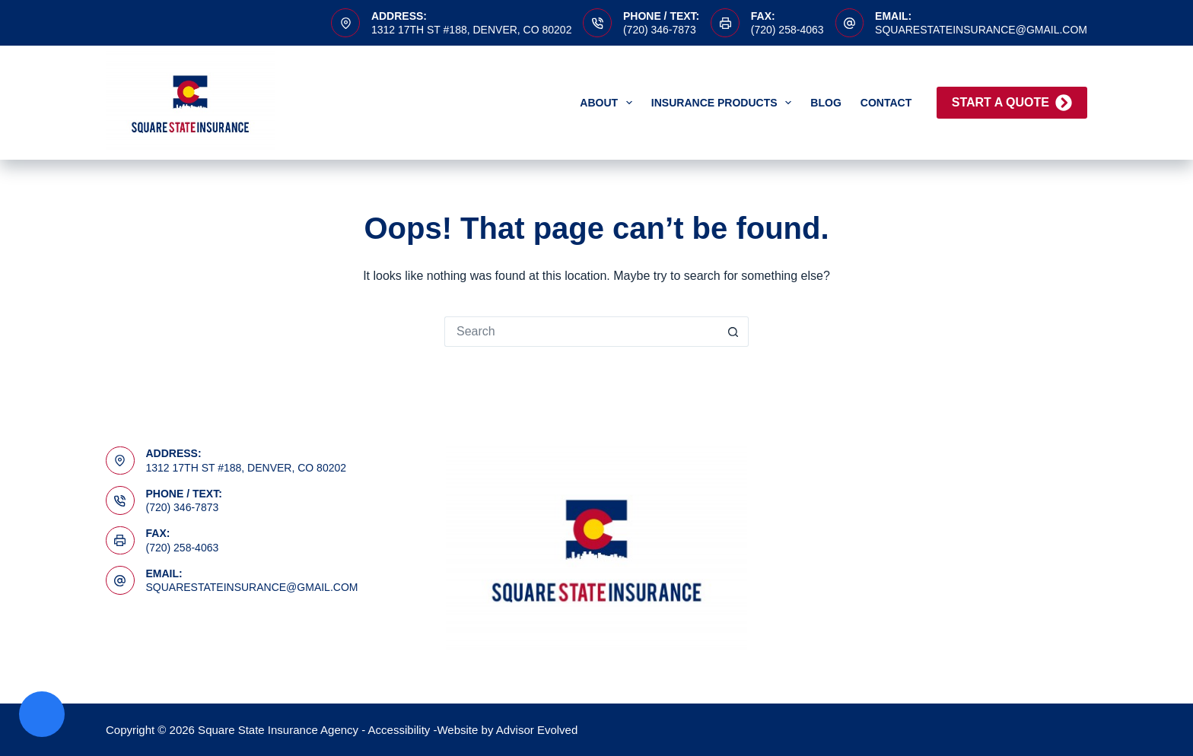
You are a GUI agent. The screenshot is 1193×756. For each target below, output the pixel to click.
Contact (886, 103)
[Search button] (733, 331)
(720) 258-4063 (787, 30)
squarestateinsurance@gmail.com (981, 30)
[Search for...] (581, 331)
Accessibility (399, 729)
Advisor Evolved (537, 729)
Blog (825, 103)
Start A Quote (1012, 102)
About (609, 103)
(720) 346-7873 (659, 30)
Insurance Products (724, 103)
